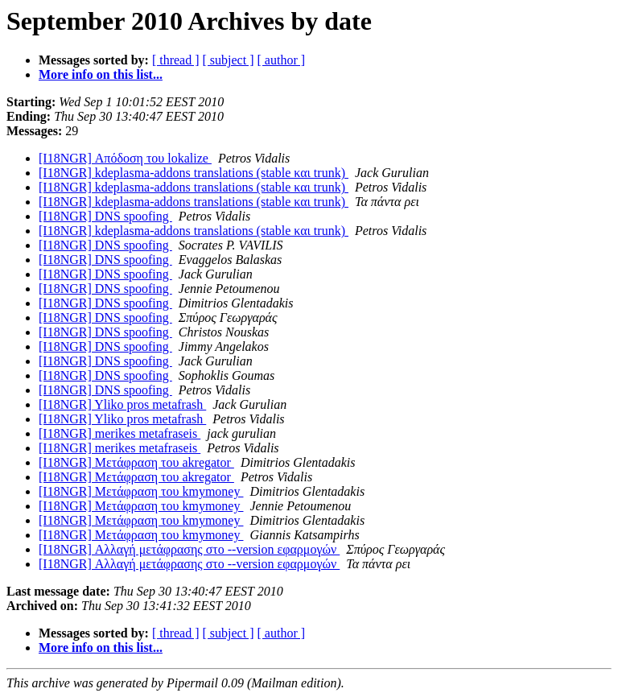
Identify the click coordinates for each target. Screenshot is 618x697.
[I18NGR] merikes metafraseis (119, 433)
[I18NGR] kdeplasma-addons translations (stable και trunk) (193, 172)
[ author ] (282, 60)
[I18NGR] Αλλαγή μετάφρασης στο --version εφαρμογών (189, 549)
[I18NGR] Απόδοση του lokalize (125, 158)
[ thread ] (176, 60)
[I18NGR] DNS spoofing (105, 216)
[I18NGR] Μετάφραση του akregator (136, 462)
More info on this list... (101, 74)
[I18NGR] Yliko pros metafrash (122, 404)
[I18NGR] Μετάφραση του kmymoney (141, 491)
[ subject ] (228, 60)
